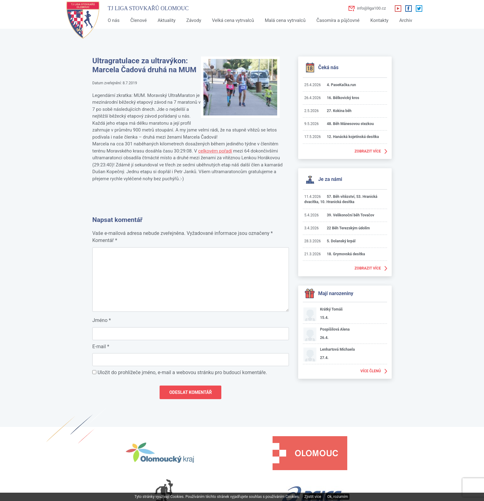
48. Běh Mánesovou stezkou (350, 124)
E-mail (100, 346)
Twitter (419, 8)
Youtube (398, 8)
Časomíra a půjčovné (338, 20)
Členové (138, 20)
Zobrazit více (367, 151)
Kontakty (379, 20)
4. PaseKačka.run (341, 85)
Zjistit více (312, 497)
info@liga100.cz (371, 8)
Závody (193, 20)
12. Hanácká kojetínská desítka (353, 137)
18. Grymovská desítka (346, 254)
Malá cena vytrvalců (285, 20)
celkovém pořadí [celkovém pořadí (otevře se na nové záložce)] (215, 151)
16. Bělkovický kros (343, 98)
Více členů (371, 371)
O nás (113, 20)
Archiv (405, 20)
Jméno (101, 320)
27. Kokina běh (339, 111)
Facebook (408, 8)
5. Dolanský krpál (341, 241)
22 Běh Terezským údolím (348, 228)
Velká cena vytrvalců (233, 20)
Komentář (104, 240)
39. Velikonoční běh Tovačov (350, 215)
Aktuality (166, 20)
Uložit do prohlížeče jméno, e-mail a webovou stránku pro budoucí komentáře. (182, 372)
